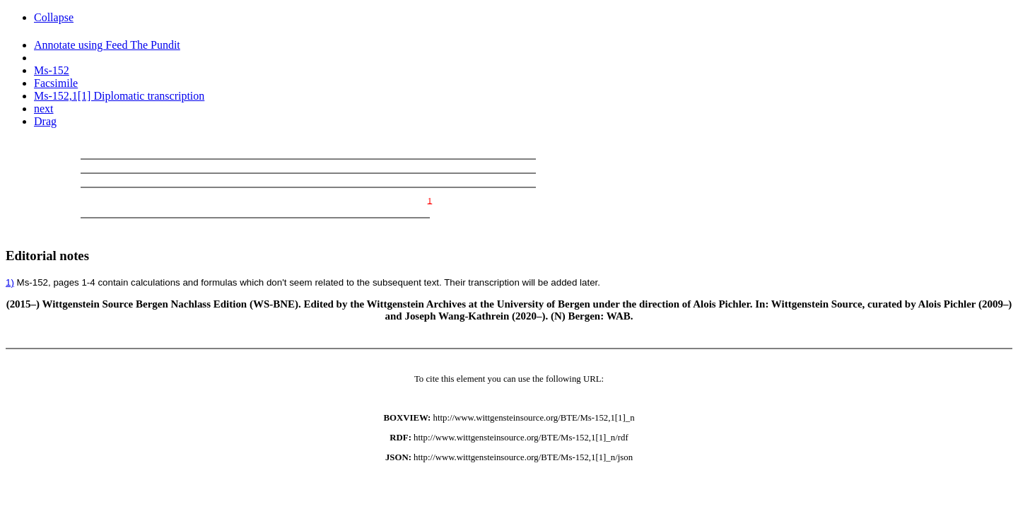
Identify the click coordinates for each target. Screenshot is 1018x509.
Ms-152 (51, 70)
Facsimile (56, 83)
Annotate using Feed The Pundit (107, 45)
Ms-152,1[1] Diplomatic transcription (119, 96)
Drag (45, 121)
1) (10, 282)
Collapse (54, 17)
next (44, 109)
